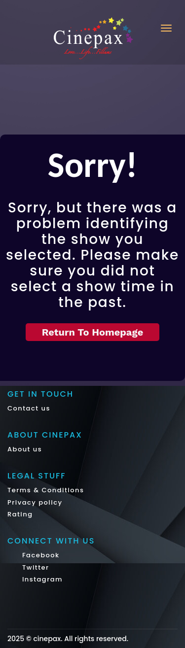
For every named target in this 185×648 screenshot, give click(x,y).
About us (24, 449)
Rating (20, 514)
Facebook (40, 555)
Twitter (34, 567)
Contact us (28, 408)
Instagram (41, 579)
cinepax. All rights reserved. (80, 639)
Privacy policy (35, 502)
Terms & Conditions (45, 490)
